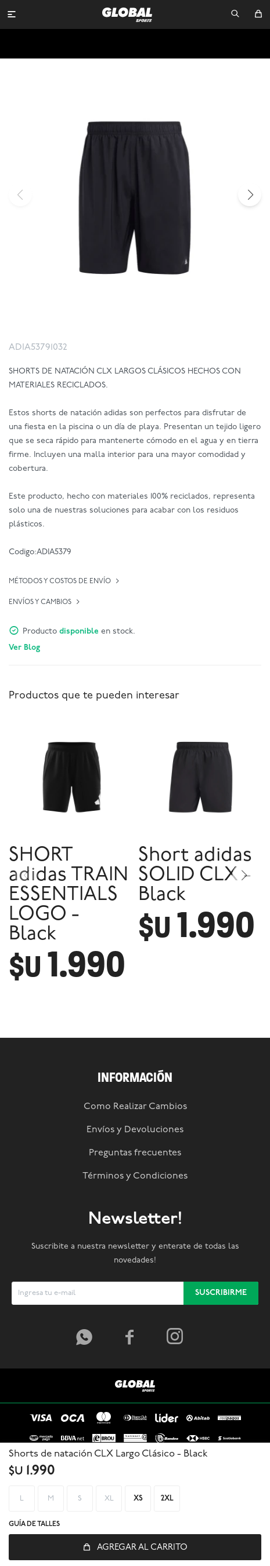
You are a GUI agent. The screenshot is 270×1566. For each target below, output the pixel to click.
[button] (235, 14)
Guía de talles (34, 1524)
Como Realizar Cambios (135, 1181)
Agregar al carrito (142, 1547)
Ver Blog (24, 647)
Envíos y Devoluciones (135, 1204)
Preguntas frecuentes (135, 1227)
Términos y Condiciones (135, 1250)
